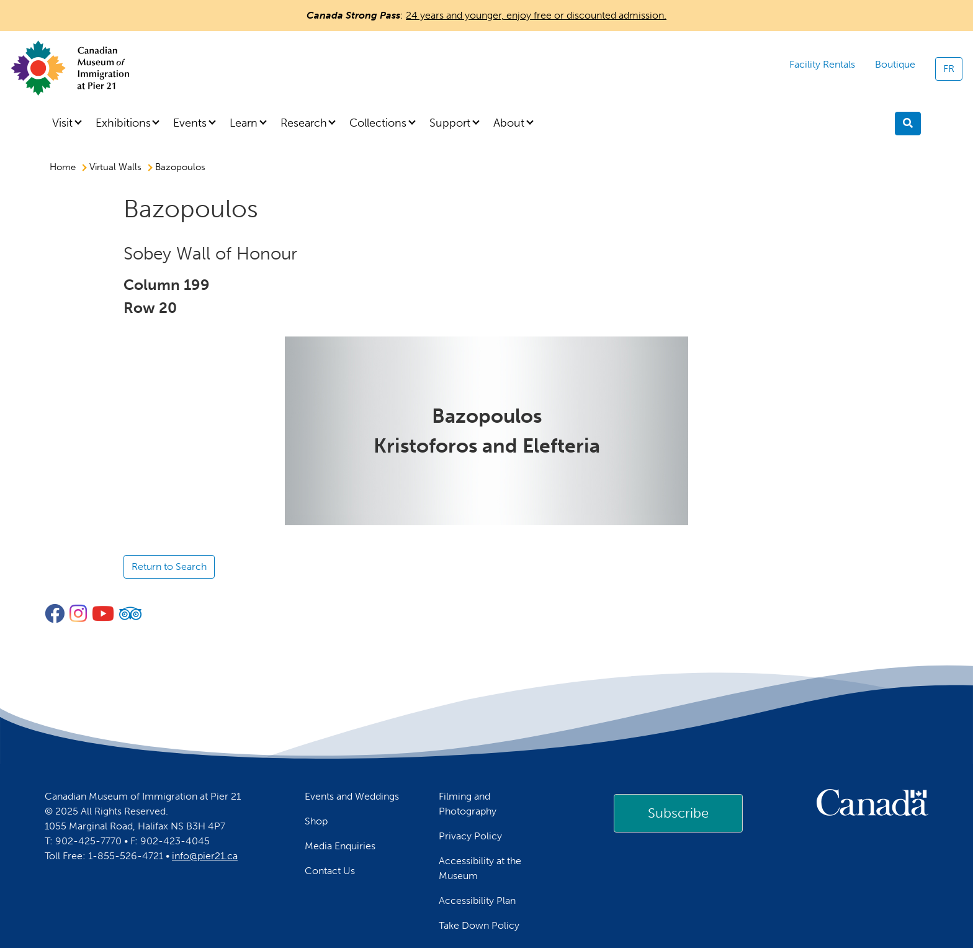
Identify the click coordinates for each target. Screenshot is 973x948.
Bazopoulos (180, 167)
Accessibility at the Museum (480, 868)
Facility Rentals (822, 64)
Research (303, 123)
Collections (377, 123)
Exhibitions (123, 123)
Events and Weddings (352, 796)
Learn (244, 123)
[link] (678, 813)
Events (190, 123)
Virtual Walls (115, 167)
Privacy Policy (470, 836)
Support (449, 123)
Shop (316, 821)
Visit (62, 123)
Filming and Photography (467, 803)
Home (63, 167)
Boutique (895, 64)
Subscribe (678, 813)
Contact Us (330, 871)
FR (948, 68)
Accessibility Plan (477, 900)
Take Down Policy (479, 925)
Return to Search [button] (169, 566)
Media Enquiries (340, 846)
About (508, 123)
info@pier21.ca (205, 856)
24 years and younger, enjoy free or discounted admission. (536, 15)
